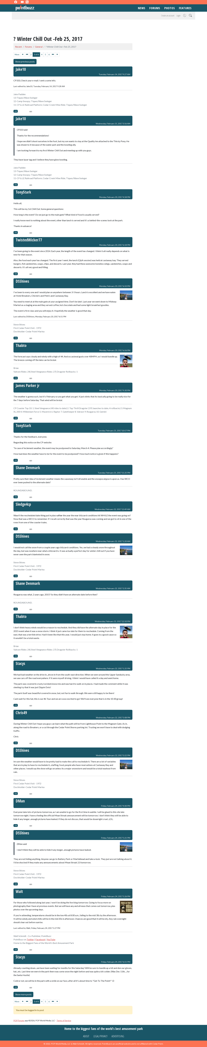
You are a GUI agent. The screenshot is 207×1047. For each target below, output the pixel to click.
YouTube (51, 939)
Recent (18, 46)
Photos (169, 8)
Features (185, 8)
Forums (154, 8)
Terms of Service (64, 1020)
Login (178, 15)
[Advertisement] (103, 28)
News (141, 8)
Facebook (40, 939)
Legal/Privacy (100, 1036)
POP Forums (18, 1020)
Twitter (30, 939)
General (39, 46)
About (86, 1036)
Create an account (167, 15)
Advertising (118, 1036)
